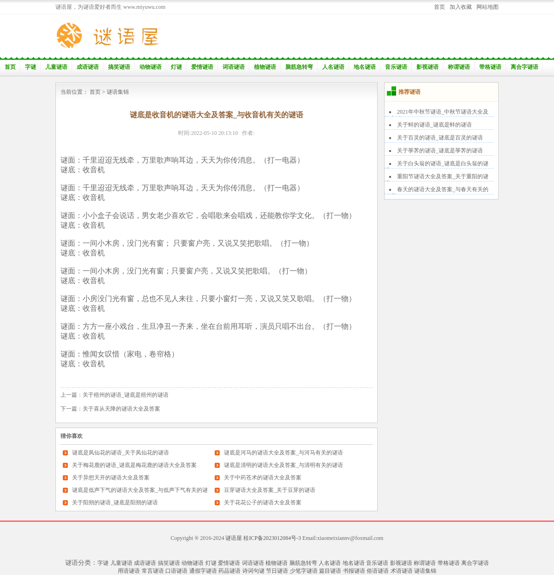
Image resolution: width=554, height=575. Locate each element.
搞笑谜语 (119, 67)
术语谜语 (402, 571)
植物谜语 (265, 67)
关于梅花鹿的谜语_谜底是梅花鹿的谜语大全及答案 (134, 465)
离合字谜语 (524, 67)
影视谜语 (427, 67)
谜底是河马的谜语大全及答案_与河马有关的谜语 (283, 452)
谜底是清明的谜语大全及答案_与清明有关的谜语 (283, 465)
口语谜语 (176, 571)
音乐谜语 (396, 67)
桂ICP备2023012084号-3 (272, 538)
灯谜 (176, 67)
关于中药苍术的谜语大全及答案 (262, 477)
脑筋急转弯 (299, 67)
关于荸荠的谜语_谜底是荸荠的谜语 (440, 150)
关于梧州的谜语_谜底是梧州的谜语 (126, 395)
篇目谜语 (330, 571)
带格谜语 (490, 67)
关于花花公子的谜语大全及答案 (262, 502)
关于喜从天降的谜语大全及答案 (121, 409)
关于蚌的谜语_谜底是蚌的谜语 (434, 124)
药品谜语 (229, 571)
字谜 (30, 67)
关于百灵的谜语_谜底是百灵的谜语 (440, 137)
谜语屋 (233, 538)
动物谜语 (150, 67)
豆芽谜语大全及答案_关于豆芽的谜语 (269, 490)
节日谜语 (277, 571)
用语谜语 (129, 571)
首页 (439, 7)
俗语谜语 (378, 571)
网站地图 (487, 7)
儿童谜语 (56, 67)
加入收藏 (461, 7)
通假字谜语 (203, 571)
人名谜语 (333, 67)
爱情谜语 (202, 67)
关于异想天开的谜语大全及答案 (111, 477)
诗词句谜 (253, 571)
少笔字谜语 (304, 571)
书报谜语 (354, 571)
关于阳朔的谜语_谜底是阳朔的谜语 (115, 502)
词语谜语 (234, 67)
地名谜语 (365, 67)
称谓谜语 (459, 67)
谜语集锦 (118, 92)
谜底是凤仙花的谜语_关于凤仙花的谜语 (120, 452)
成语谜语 (88, 67)
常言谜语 (153, 571)
